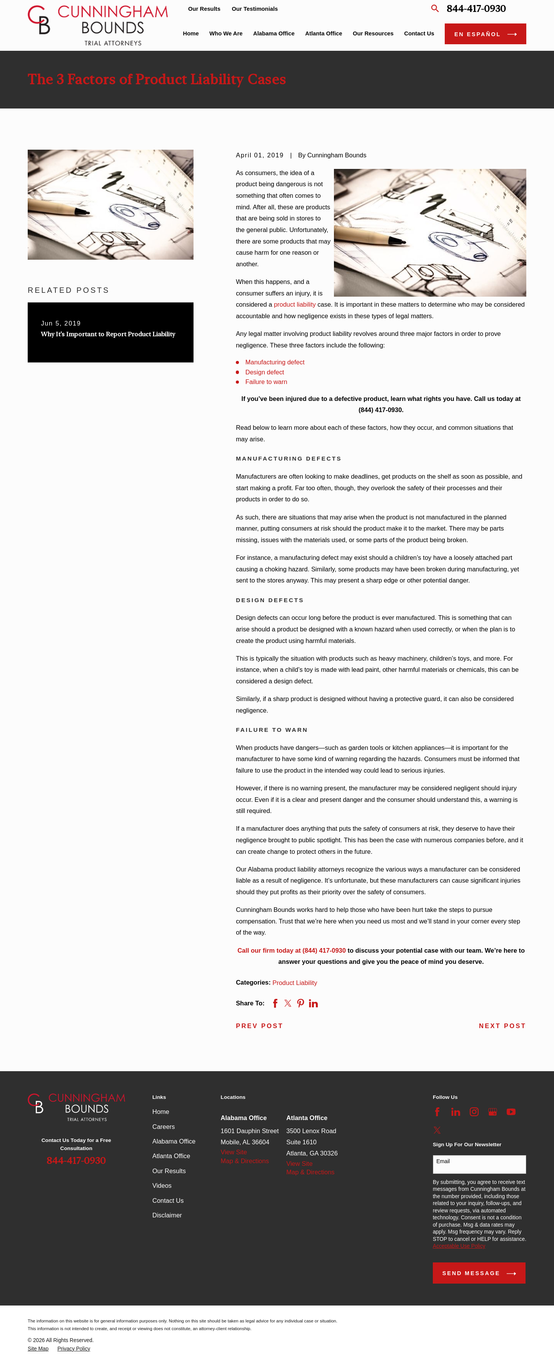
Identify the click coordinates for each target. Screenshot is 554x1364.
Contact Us (168, 1200)
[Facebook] (437, 1111)
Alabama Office (173, 1141)
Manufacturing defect (275, 362)
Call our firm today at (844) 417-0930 (291, 950)
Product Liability (294, 982)
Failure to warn (266, 381)
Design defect (264, 372)
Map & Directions (245, 1160)
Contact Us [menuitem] (419, 33)
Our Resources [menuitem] (373, 33)
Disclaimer (167, 1215)
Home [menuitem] (191, 33)
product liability (295, 304)
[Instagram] (474, 1111)
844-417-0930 (476, 8)
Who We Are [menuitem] (225, 33)
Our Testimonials (255, 9)
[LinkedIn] (455, 1111)
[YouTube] (511, 1111)
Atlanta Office (171, 1155)
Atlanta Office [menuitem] (323, 33)
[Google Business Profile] (492, 1111)
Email (443, 1161)
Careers (163, 1126)
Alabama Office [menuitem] (274, 33)
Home (160, 1111)
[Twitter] (437, 1130)
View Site (234, 1152)
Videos (162, 1185)
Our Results (204, 9)
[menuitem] (38, 1349)
